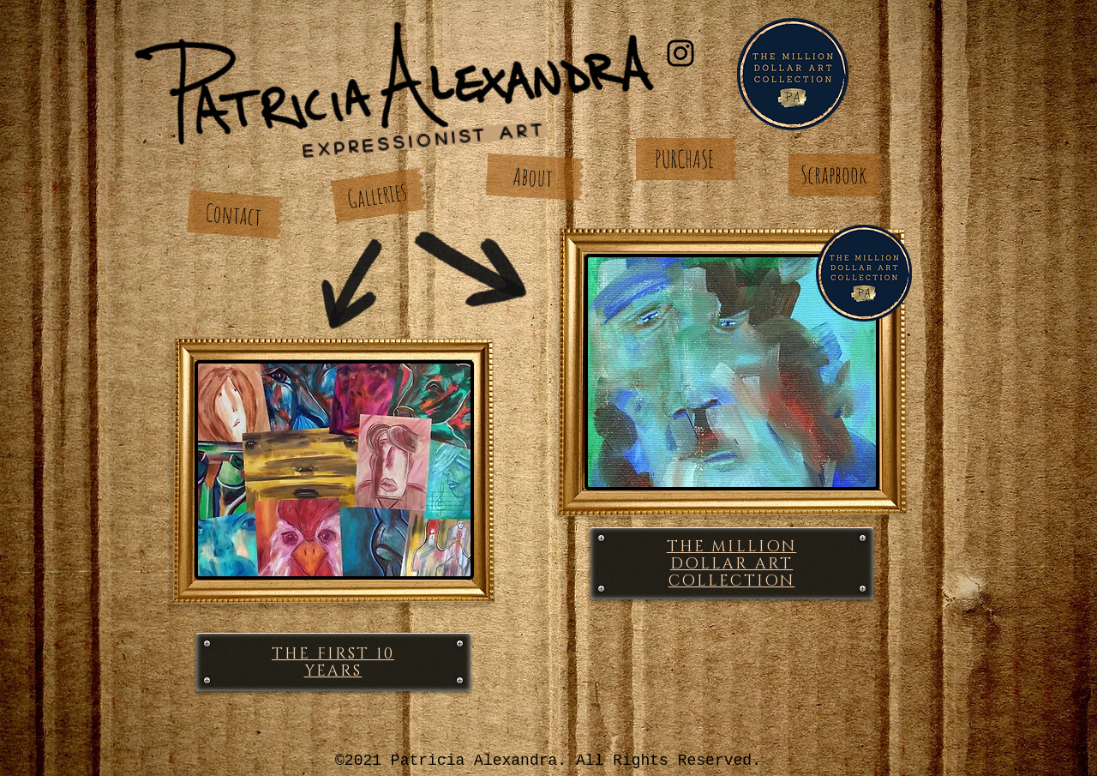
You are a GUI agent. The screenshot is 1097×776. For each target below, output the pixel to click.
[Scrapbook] (833, 174)
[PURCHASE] (684, 159)
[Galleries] (377, 195)
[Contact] (233, 214)
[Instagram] (680, 53)
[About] (533, 177)
